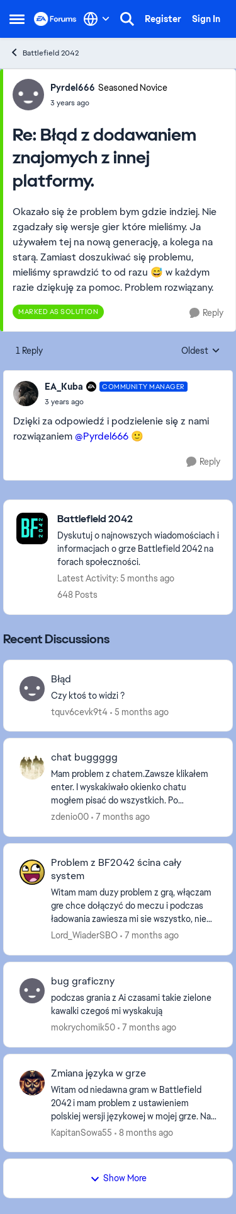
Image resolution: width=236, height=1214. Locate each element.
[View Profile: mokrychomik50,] (32, 990)
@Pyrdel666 (101, 436)
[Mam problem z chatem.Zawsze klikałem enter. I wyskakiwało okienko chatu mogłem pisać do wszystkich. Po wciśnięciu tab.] (133, 787)
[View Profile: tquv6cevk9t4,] (32, 688)
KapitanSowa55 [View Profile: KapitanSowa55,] (81, 1132)
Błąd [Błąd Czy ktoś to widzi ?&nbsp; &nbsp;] (61, 679)
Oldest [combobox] (200, 351)
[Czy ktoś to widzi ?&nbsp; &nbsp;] (133, 695)
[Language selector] (96, 19)
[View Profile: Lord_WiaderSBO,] (32, 872)
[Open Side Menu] (17, 18)
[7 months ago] (120, 817)
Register (163, 19)
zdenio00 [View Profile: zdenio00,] (70, 816)
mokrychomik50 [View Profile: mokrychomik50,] (83, 1027)
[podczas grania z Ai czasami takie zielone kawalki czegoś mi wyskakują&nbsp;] (133, 1004)
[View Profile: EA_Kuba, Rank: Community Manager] (25, 393)
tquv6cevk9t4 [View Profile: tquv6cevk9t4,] (79, 711)
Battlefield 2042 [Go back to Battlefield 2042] (44, 52)
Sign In (206, 19)
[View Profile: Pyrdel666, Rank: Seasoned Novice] (28, 94)
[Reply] (206, 313)
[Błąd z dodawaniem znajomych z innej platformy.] (108, 102)
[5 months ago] (139, 711)
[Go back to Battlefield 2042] (138, 519)
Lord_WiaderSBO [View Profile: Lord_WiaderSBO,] (84, 935)
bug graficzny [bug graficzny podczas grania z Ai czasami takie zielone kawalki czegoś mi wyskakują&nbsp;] (83, 981)
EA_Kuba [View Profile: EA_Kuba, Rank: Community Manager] (64, 386)
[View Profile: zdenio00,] (32, 766)
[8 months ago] (144, 1132)
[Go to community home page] (55, 19)
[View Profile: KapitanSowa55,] (32, 1082)
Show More (118, 1178)
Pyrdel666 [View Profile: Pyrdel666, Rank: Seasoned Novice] (72, 87)
